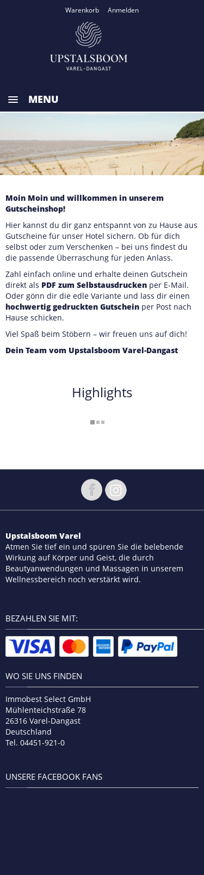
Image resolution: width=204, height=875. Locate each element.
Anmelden (123, 10)
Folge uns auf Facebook (91, 490)
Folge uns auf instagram (116, 490)
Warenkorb (82, 10)
